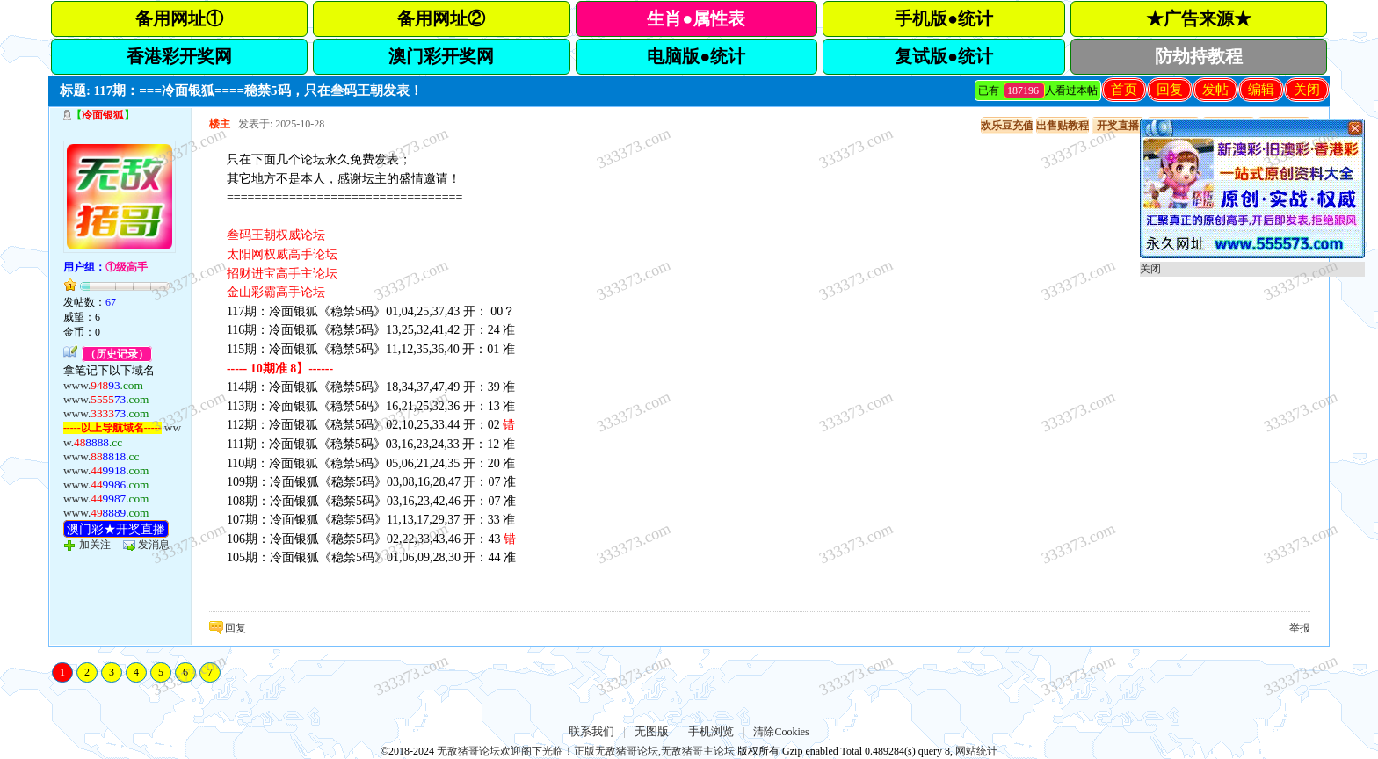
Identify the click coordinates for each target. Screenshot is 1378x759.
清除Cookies (781, 732)
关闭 (1307, 90)
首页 (1124, 90)
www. (103, 385)
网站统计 (976, 751)
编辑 (1261, 90)
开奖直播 (1118, 125)
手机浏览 (711, 731)
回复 (1170, 90)
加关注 (95, 545)
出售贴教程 (1062, 125)
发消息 (154, 545)
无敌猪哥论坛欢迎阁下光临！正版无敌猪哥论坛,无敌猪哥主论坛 (586, 751)
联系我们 (591, 731)
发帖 (1215, 90)
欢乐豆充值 (1007, 125)
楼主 (219, 124)
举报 (1299, 628)
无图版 (652, 731)
